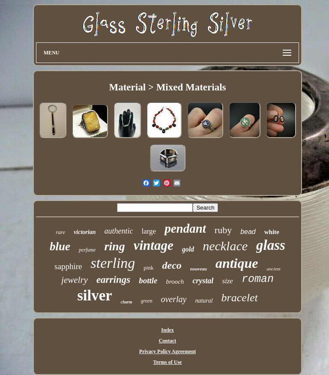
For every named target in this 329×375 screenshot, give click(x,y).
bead (248, 231)
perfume (87, 250)
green (147, 301)
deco (171, 265)
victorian (85, 232)
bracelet (239, 297)
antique (236, 263)
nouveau (198, 268)
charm (126, 302)
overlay (173, 299)
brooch (175, 281)
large (148, 231)
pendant (185, 228)
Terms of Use (167, 362)
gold (188, 249)
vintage (153, 245)
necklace (225, 246)
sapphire (68, 266)
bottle (148, 280)
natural (203, 300)
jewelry (74, 280)
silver (94, 295)
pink (148, 267)
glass (270, 245)
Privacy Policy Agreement (167, 351)
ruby (223, 230)
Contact (167, 341)
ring (114, 246)
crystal (202, 280)
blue (60, 246)
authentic (118, 231)
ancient (274, 268)
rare (60, 232)
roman (258, 279)
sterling (112, 263)
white (271, 231)
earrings (113, 279)
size (227, 281)
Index (167, 330)
